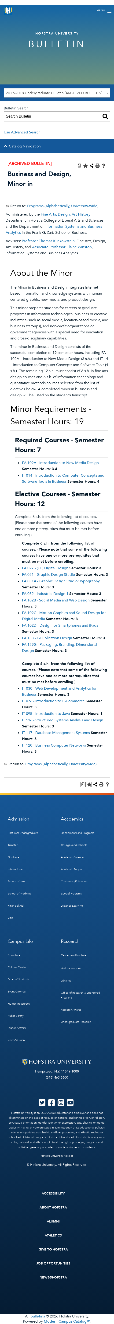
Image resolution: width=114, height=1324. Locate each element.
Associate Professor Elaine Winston (62, 247)
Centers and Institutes (74, 955)
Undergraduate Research (76, 1022)
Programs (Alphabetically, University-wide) (62, 206)
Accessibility (53, 1193)
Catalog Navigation (25, 146)
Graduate (13, 857)
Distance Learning (72, 906)
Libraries (66, 980)
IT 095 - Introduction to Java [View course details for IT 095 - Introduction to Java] (46, 713)
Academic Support (72, 869)
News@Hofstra (53, 1277)
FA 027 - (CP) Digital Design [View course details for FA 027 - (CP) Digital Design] (45, 568)
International (15, 869)
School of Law (16, 881)
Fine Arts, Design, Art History (65, 214)
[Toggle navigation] (104, 11)
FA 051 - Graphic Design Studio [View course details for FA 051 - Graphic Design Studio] (48, 574)
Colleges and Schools (74, 845)
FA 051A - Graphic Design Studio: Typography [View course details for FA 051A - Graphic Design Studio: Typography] (61, 581)
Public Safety (16, 1016)
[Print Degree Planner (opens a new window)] (79, 165)
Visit (10, 918)
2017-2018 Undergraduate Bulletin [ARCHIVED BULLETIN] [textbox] (54, 93)
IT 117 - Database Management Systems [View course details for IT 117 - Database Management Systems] (56, 732)
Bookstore (14, 955)
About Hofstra (53, 1207)
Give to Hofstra (53, 1249)
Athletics (53, 1235)
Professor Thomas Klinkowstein (48, 241)
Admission (18, 819)
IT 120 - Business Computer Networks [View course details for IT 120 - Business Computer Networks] (54, 745)
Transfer (13, 845)
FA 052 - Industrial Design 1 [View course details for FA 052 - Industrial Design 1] (45, 593)
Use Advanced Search (22, 132)
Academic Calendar (73, 857)
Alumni (53, 1221)
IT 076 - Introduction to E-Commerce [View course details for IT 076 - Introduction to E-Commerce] (53, 701)
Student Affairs (17, 1028)
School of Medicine (20, 893)
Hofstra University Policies (57, 1156)
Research (70, 941)
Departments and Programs (77, 833)
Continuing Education (74, 881)
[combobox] (57, 93)
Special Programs (71, 893)
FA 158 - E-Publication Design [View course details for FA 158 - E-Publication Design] (47, 638)
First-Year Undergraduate (23, 833)
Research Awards (71, 1010)
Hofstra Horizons (71, 968)
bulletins (37, 1316)
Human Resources (19, 1004)
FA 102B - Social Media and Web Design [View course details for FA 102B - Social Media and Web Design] (56, 600)
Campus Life (20, 941)
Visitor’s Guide (16, 1040)
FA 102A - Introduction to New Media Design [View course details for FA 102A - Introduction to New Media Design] (60, 462)
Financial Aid (15, 906)
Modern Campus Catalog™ (67, 1321)
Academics (72, 819)
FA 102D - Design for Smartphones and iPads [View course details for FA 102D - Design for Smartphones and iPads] (60, 625)
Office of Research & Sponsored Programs (80, 995)
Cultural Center (17, 967)
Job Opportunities (53, 1263)
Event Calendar (17, 991)
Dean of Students (18, 979)
